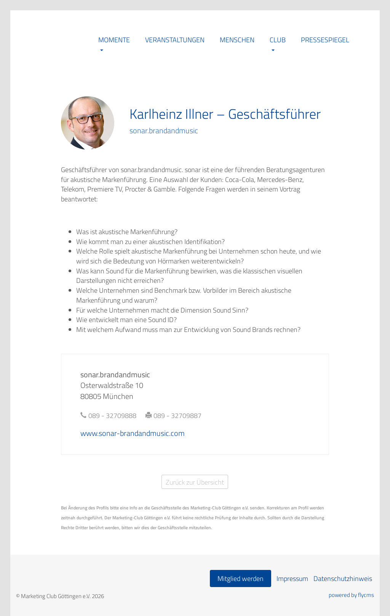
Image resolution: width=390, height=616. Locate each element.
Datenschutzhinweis (342, 578)
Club (278, 40)
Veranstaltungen (175, 40)
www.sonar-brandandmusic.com (132, 433)
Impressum (292, 578)
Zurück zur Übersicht (195, 482)
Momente (114, 40)
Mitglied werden (240, 578)
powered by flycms (351, 595)
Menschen (237, 40)
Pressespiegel (325, 40)
